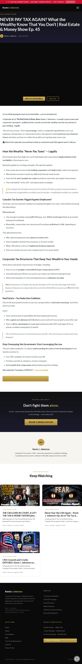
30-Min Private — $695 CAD (53, 627)
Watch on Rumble (34, 99)
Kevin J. (11, 8)
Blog (6, 638)
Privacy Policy (9, 648)
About (7, 631)
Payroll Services (49, 603)
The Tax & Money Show (13, 641)
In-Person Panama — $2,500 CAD (55, 634)
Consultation (9, 634)
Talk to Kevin (53, 640)
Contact (8, 644)
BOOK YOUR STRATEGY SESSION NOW (25, 379)
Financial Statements (51, 613)
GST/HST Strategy (50, 599)
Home (7, 627)
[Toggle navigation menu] (77, 7)
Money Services (49, 606)
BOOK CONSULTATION (41, 423)
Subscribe (53, 99)
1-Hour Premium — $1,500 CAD (54, 631)
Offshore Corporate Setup (53, 610)
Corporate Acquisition (51, 596)
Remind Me (70, 2)
